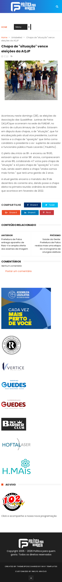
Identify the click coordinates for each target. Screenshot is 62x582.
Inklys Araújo (39, 571)
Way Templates (49, 566)
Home (4, 27)
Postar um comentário (18, 271)
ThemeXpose (23, 566)
